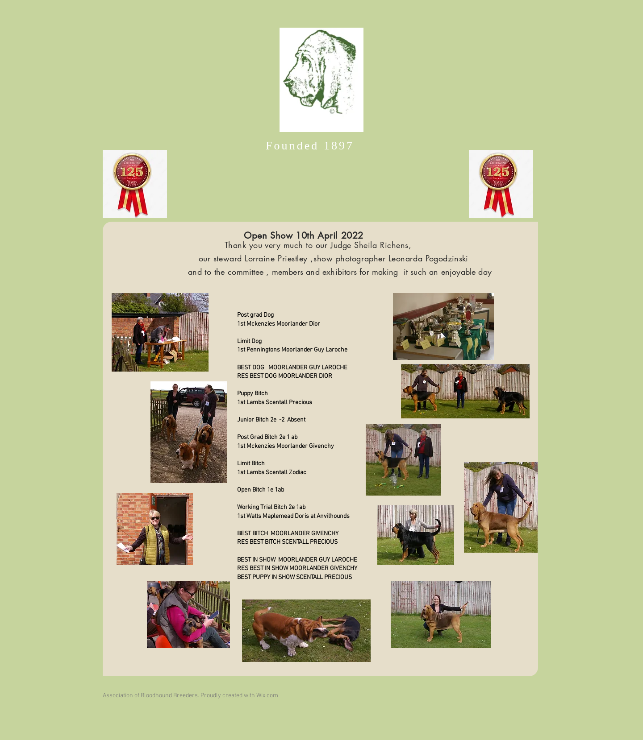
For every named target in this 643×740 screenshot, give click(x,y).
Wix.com (267, 695)
